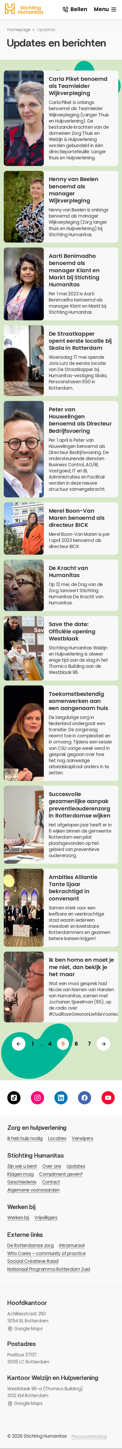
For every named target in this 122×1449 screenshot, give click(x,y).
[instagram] (37, 1098)
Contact (51, 1182)
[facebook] (84, 1098)
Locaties (57, 1138)
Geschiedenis (21, 1182)
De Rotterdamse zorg (30, 1246)
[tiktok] (13, 1098)
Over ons (51, 1166)
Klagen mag (20, 1174)
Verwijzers (82, 1138)
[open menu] (105, 9)
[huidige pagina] (63, 1044)
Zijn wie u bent (22, 1166)
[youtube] (108, 1098)
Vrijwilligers (45, 1218)
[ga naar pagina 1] (33, 1044)
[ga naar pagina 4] (50, 1044)
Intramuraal (71, 1246)
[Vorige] (18, 1044)
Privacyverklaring (89, 1436)
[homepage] (24, 9)
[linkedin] (61, 1098)
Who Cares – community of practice (46, 1253)
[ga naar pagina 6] (76, 1044)
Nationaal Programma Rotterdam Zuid (48, 1269)
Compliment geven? (61, 1174)
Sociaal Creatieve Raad (32, 1261)
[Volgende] (103, 1044)
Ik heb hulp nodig (25, 1138)
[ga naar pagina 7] (89, 1044)
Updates (76, 1166)
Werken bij (18, 1218)
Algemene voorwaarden (33, 1190)
